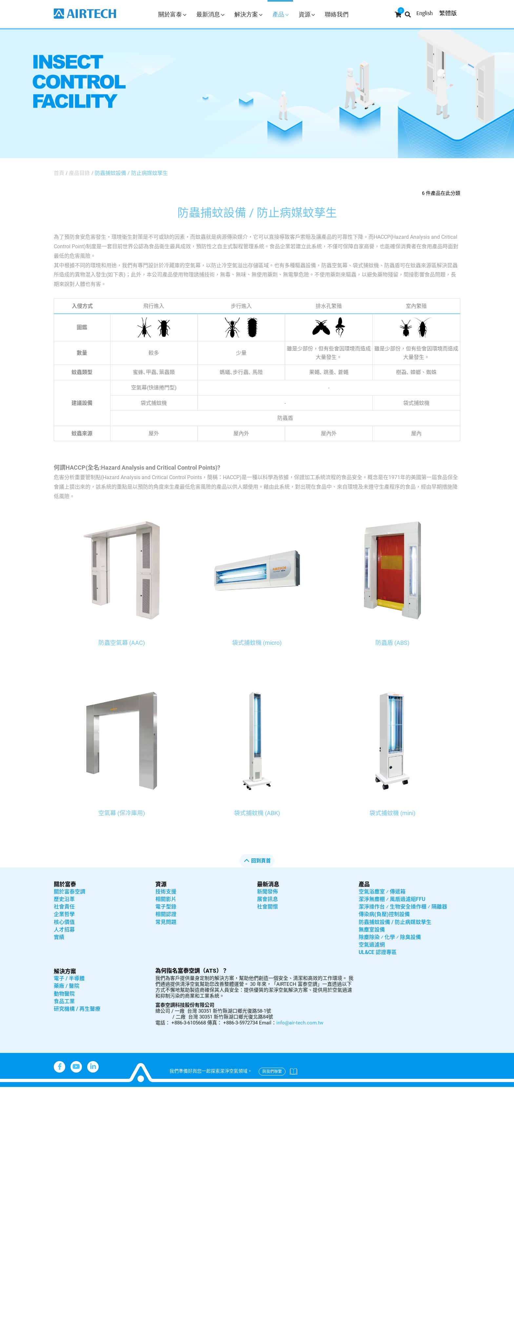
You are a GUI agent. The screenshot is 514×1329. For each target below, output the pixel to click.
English (424, 13)
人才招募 (64, 930)
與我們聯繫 (272, 1071)
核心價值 (64, 922)
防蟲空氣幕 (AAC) (121, 642)
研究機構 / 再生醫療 (77, 1009)
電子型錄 (165, 907)
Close (7, 1091)
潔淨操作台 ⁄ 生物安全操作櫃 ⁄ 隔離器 (403, 907)
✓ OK (209, 1324)
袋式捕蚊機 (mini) (392, 813)
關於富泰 (172, 14)
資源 (307, 14)
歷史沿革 (64, 899)
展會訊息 (267, 899)
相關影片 (165, 899)
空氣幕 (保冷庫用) (121, 813)
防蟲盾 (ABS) (392, 642)
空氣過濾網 (372, 945)
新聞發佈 (267, 892)
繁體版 (448, 13)
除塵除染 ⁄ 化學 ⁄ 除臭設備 (390, 937)
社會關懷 (267, 907)
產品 (280, 14)
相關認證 (165, 914)
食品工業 (64, 1001)
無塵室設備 (372, 930)
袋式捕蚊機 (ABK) (257, 813)
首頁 (59, 173)
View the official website (65, 1176)
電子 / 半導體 (69, 978)
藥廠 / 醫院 (66, 986)
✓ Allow (10, 1110)
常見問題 (165, 922)
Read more (16, 1176)
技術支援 (165, 892)
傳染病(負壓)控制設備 (384, 914)
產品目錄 (79, 173)
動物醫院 (64, 994)
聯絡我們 (336, 14)
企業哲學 (64, 914)
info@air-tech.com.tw (299, 1023)
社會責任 (64, 907)
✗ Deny (10, 1119)
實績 (59, 937)
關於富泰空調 (69, 892)
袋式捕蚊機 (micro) (257, 642)
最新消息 (210, 14)
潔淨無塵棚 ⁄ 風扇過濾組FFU (392, 899)
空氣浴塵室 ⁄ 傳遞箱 (382, 892)
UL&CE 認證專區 (378, 952)
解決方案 (248, 14)
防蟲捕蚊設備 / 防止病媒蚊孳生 (131, 173)
